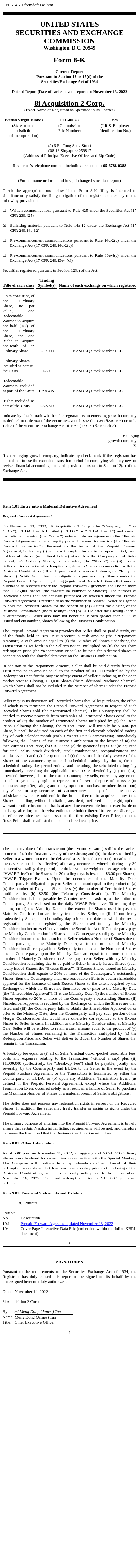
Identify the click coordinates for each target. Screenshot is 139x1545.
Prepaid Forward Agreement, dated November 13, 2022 (67, 1223)
